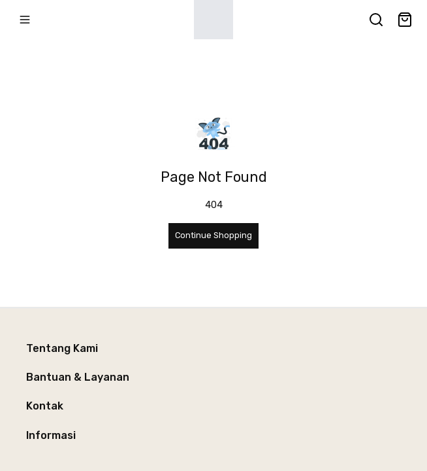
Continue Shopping (213, 235)
